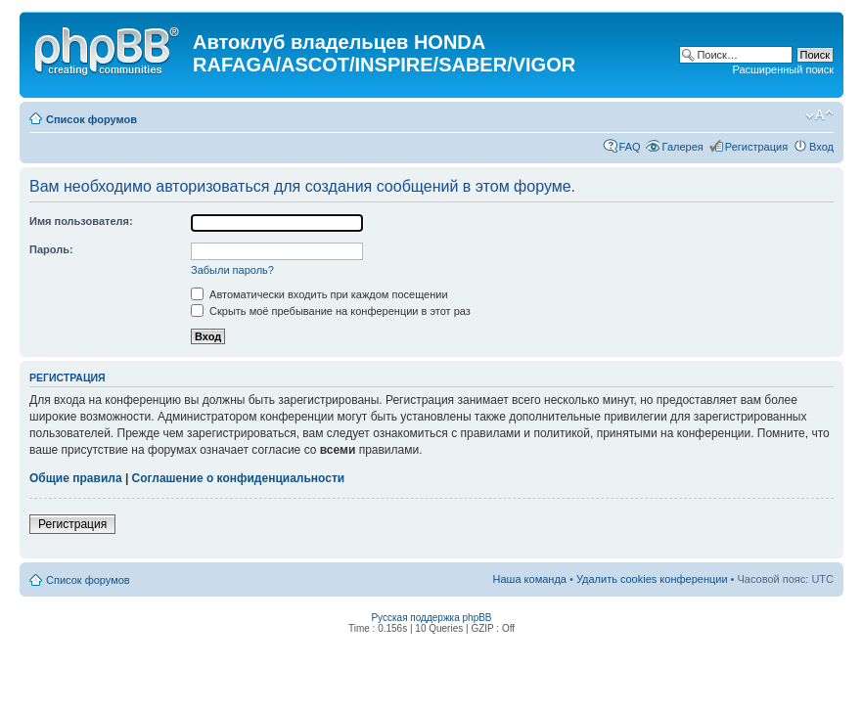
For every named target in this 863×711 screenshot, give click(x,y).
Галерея (683, 147)
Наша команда (530, 579)
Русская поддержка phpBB (431, 617)
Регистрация (756, 147)
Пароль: (51, 249)
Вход (821, 147)
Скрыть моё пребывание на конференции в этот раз (331, 311)
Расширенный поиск (783, 69)
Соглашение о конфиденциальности (238, 478)
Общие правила (75, 478)
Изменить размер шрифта (819, 115)
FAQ (630, 147)
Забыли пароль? (232, 270)
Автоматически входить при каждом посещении (319, 294)
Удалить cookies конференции (652, 579)
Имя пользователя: (81, 221)
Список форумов (91, 119)
